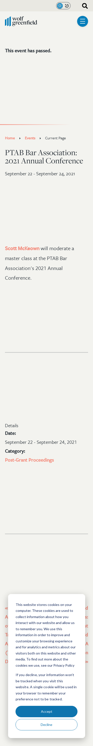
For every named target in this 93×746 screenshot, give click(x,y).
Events (30, 138)
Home (10, 138)
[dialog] (46, 666)
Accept (46, 711)
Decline (46, 724)
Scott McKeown (22, 248)
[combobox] (83, 5)
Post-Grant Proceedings (29, 459)
